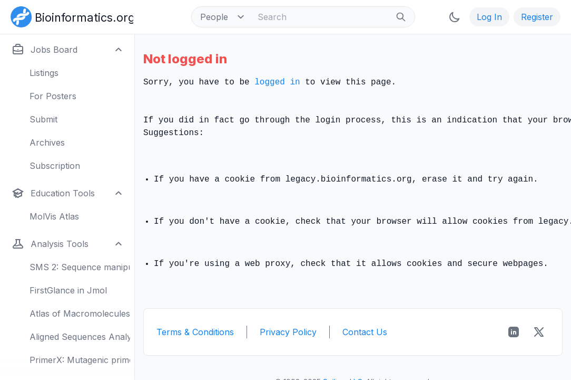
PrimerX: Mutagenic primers (79, 360)
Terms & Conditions (195, 332)
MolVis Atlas (54, 216)
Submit (43, 119)
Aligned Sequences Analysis (79, 336)
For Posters (52, 96)
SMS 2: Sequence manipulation (79, 267)
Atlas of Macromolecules (79, 313)
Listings (43, 73)
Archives (47, 142)
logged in (277, 82)
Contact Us (364, 332)
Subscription (54, 165)
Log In (489, 17)
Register (537, 17)
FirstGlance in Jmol (68, 290)
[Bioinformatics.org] (69, 16)
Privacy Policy (288, 332)
